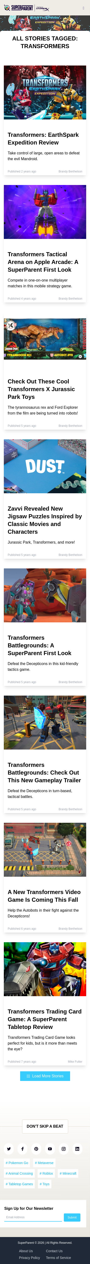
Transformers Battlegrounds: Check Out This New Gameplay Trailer (44, 772)
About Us (26, 1251)
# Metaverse (44, 1163)
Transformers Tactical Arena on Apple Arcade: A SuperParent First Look (43, 262)
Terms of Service (58, 1258)
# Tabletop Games (19, 1184)
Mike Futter (75, 1061)
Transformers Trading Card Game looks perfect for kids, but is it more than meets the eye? (42, 1043)
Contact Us (54, 1251)
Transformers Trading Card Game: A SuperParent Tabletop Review (45, 1019)
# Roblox (46, 1173)
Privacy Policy (29, 1258)
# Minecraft (68, 1173)
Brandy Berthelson (70, 171)
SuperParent (26, 1242)
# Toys (44, 1184)
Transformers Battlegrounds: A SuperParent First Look (39, 645)
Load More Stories (45, 1076)
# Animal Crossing (19, 1173)
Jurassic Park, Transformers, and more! (41, 542)
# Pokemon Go (17, 1163)
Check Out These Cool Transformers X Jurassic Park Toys (41, 389)
